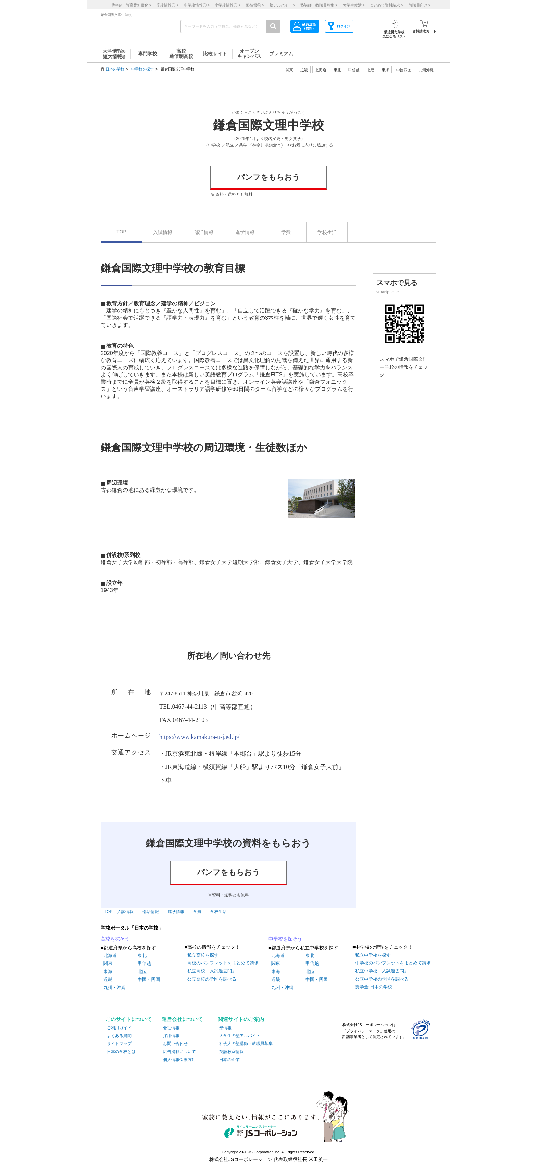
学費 (286, 232)
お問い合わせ (175, 1043)
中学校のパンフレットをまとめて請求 (393, 963)
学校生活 (327, 232)
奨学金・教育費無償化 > (131, 5)
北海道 (320, 70)
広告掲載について (179, 1051)
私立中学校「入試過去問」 (382, 970)
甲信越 (144, 963)
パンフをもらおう (268, 177)
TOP (121, 231)
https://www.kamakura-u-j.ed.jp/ (199, 736)
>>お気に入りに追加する (310, 145)
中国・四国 (149, 979)
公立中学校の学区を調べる (382, 979)
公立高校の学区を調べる (211, 979)
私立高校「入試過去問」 (211, 970)
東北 (142, 955)
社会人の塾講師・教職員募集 (246, 1043)
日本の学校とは (121, 1051)
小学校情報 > (227, 5)
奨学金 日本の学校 (373, 986)
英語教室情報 (231, 1051)
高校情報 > (167, 5)
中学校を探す (142, 69)
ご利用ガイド (119, 1027)
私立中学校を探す (373, 955)
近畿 (107, 979)
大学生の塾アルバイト (239, 1035)
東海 (107, 971)
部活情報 (203, 232)
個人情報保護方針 (179, 1059)
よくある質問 (119, 1035)
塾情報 (225, 1027)
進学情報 (244, 232)
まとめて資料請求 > (386, 5)
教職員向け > (419, 5)
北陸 (142, 971)
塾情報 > (255, 5)
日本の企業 (229, 1059)
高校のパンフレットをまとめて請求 (223, 963)
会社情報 (171, 1027)
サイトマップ (119, 1043)
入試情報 (162, 232)
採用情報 (171, 1035)
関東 (107, 963)
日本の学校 (114, 69)
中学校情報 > (197, 5)
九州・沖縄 (114, 987)
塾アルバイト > (282, 5)
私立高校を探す (202, 955)
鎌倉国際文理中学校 (268, 125)
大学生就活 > (354, 5)
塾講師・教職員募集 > (318, 5)
